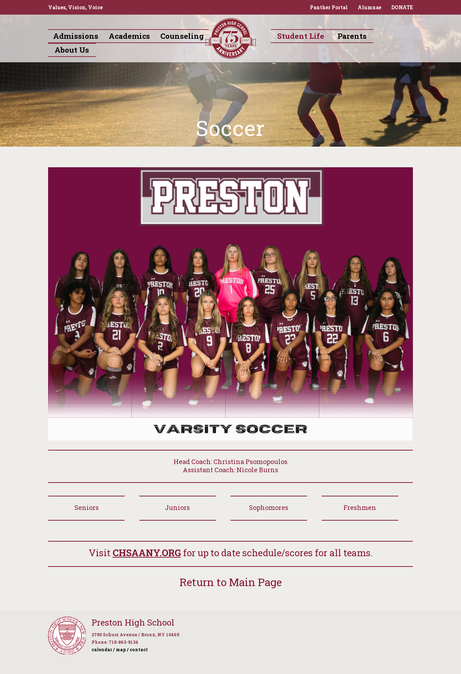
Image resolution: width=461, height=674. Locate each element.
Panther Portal (329, 7)
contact (139, 649)
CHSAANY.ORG (147, 553)
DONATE (402, 7)
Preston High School (133, 622)
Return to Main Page (231, 582)
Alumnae (369, 7)
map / (122, 649)
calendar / (103, 649)
